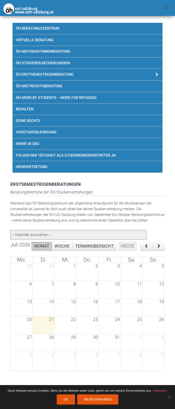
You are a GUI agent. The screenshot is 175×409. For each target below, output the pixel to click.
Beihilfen (24, 109)
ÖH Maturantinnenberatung (43, 51)
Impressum (160, 390)
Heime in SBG (27, 144)
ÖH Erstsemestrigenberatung (45, 74)
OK (66, 399)
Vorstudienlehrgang (36, 132)
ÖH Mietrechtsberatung (39, 86)
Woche (62, 246)
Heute (127, 246)
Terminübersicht (94, 246)
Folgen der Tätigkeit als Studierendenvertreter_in (66, 155)
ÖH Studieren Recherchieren (43, 63)
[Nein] (169, 397)
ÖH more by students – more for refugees (56, 98)
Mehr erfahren (97, 399)
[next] (158, 246)
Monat (41, 246)
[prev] (146, 246)
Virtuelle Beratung (35, 40)
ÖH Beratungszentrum (37, 28)
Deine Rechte (28, 121)
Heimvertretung (31, 167)
